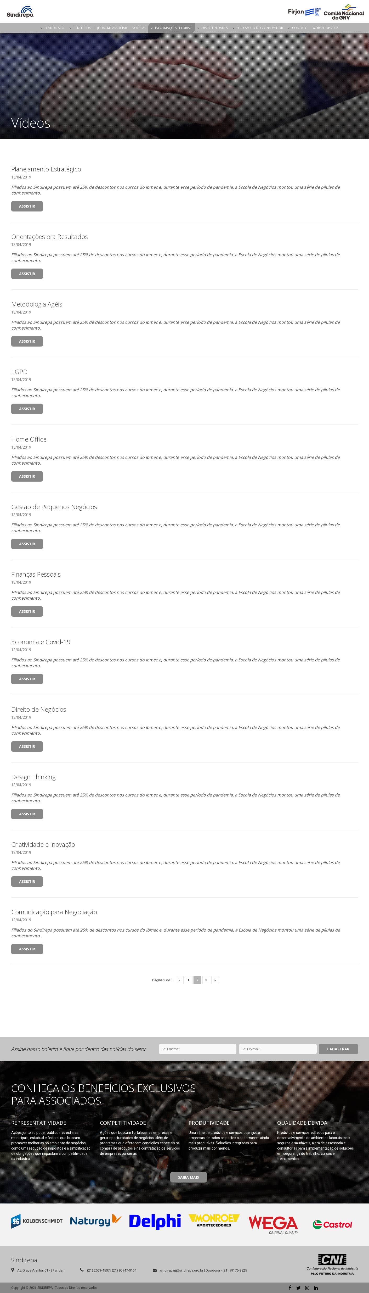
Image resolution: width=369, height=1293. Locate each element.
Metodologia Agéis (36, 304)
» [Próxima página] (215, 980)
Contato (300, 28)
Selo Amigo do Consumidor (260, 28)
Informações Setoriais (173, 28)
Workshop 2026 (325, 28)
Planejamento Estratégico (46, 169)
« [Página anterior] (179, 980)
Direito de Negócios (38, 709)
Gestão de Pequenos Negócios (54, 506)
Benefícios (81, 28)
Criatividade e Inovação (43, 844)
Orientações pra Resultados (49, 236)
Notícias (139, 28)
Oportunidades (214, 28)
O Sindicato (54, 28)
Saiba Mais (188, 1177)
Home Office (29, 439)
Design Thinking (33, 776)
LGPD (19, 371)
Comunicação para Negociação (54, 911)
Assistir (27, 206)
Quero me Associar (111, 28)
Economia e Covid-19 (41, 641)
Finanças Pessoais (36, 574)
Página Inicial (33, 28)
